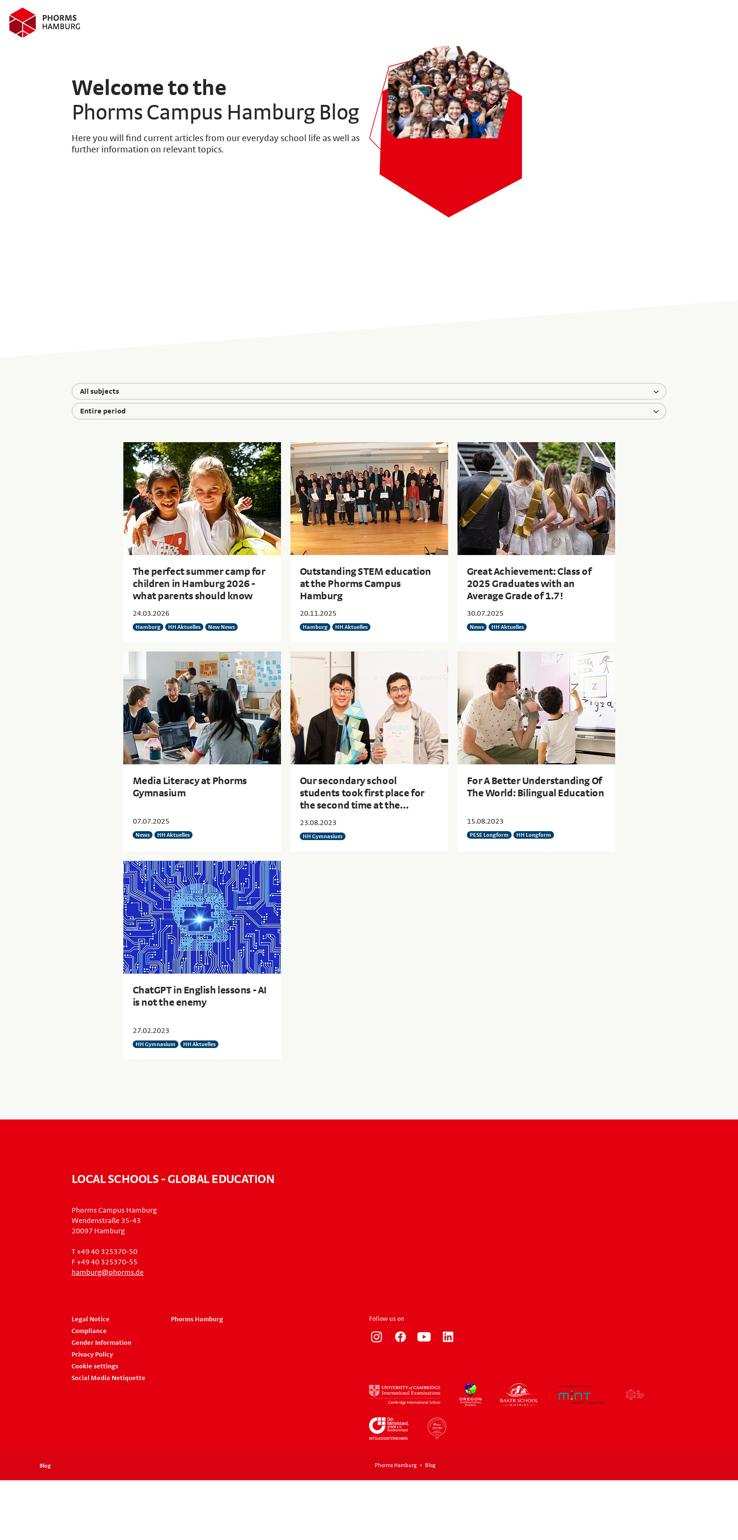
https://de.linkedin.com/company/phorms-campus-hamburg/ (448, 1336)
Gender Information (101, 1343)
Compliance (89, 1331)
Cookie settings (95, 1366)
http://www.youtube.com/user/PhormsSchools (424, 1336)
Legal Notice (91, 1319)
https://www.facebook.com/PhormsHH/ (400, 1336)
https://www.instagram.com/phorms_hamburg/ (376, 1336)
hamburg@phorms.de (108, 1272)
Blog (45, 1466)
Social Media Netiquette (108, 1378)
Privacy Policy (92, 1354)
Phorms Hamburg (197, 1319)
